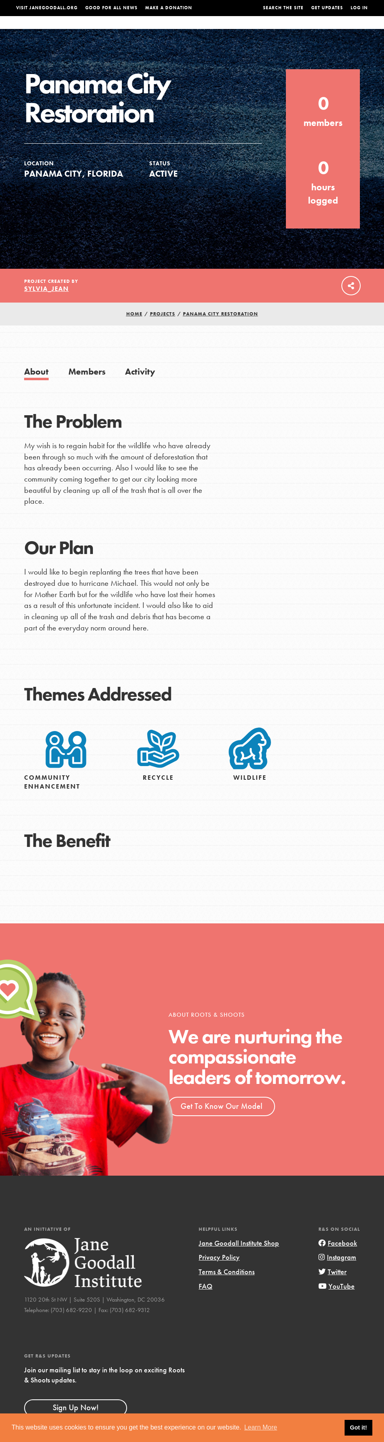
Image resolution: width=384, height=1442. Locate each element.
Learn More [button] (260, 1427)
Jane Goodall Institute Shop (239, 1259)
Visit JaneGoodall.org (47, 7)
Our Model (235, 30)
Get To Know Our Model (221, 1122)
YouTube (336, 1302)
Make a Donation (168, 7)
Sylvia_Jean (46, 305)
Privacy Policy (219, 1273)
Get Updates (327, 7)
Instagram (337, 1273)
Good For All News (111, 7)
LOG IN (359, 7)
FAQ (205, 1302)
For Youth (145, 30)
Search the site (283, 7)
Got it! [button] (358, 1427)
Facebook (337, 1259)
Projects (271, 30)
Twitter (332, 1287)
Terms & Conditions (227, 1287)
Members (87, 387)
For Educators (190, 30)
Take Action (343, 30)
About (114, 30)
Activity (140, 387)
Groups (302, 30)
